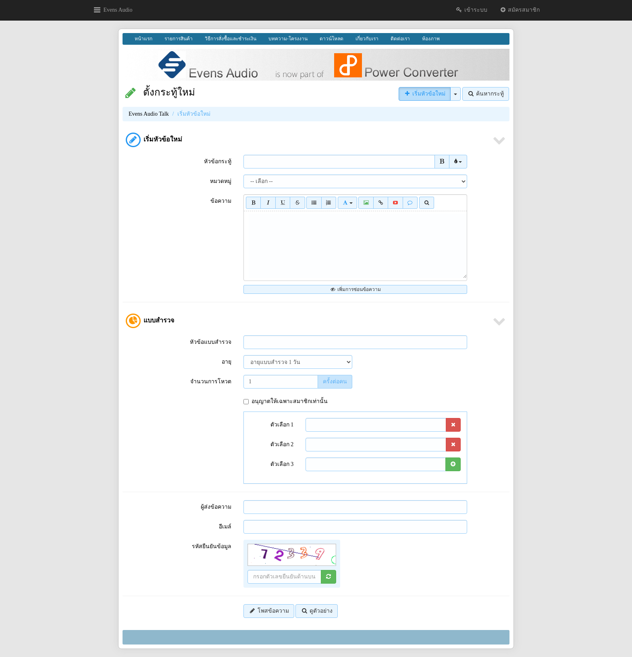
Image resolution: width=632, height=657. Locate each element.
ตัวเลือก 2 (282, 444)
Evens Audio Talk (149, 114)
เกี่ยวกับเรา (367, 39)
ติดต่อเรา (400, 39)
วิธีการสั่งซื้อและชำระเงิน (230, 39)
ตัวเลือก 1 (282, 425)
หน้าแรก (143, 39)
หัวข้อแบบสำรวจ (210, 342)
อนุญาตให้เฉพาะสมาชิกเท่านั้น (285, 401)
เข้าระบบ (471, 10)
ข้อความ (220, 201)
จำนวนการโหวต (210, 381)
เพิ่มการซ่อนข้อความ (355, 289)
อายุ (226, 362)
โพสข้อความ (269, 611)
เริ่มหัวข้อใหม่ (425, 94)
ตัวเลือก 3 (282, 464)
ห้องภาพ (431, 39)
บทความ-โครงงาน (288, 39)
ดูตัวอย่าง (317, 611)
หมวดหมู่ (220, 181)
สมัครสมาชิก (519, 10)
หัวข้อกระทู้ (217, 161)
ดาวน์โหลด (331, 39)
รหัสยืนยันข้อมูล (211, 546)
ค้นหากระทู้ (486, 94)
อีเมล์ (225, 527)
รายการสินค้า (178, 39)
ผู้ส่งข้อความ (216, 507)
